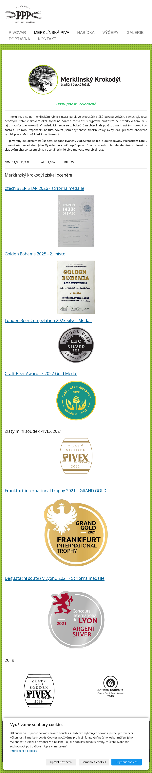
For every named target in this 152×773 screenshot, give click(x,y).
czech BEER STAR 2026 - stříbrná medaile (44, 188)
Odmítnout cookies (94, 762)
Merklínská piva (51, 32)
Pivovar (17, 32)
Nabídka (86, 32)
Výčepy (111, 32)
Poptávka (19, 39)
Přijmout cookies (127, 762)
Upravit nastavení (61, 762)
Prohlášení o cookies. (24, 751)
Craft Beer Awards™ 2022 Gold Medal (41, 373)
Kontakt (47, 39)
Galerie (135, 32)
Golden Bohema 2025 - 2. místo (35, 254)
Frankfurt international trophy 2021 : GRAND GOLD (55, 490)
